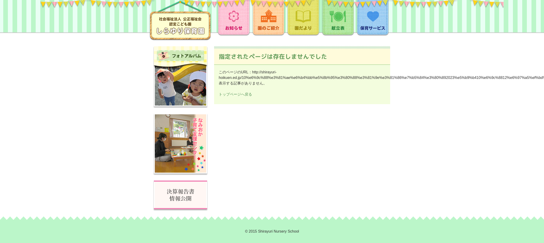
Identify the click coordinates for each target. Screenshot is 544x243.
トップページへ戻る (235, 94)
